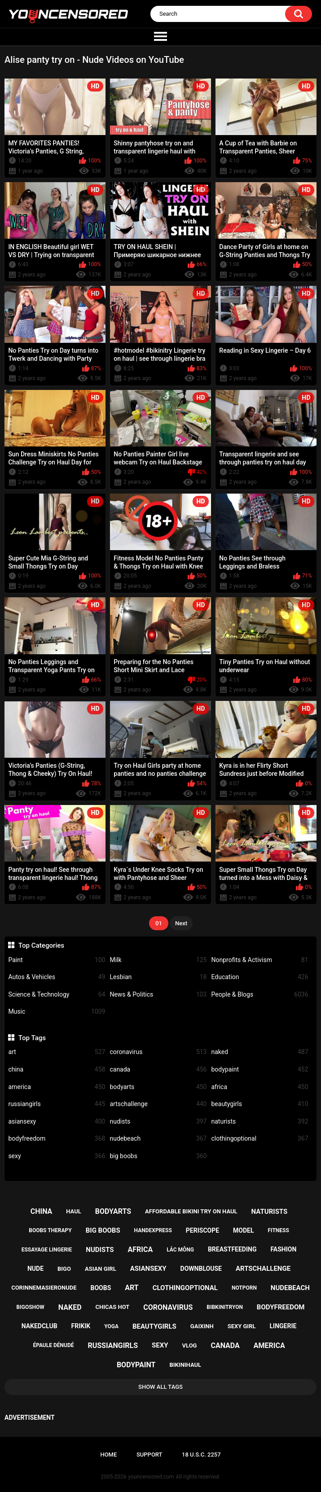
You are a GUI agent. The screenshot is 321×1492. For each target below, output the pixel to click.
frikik (81, 1326)
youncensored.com (151, 1477)
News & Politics (158, 994)
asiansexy (56, 1121)
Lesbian (158, 977)
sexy (56, 1156)
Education (259, 977)
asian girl (100, 1268)
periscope (202, 1230)
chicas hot (112, 1307)
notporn (244, 1288)
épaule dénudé (53, 1345)
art (56, 1052)
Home (108, 1454)
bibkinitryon (225, 1307)
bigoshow (30, 1307)
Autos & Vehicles (56, 977)
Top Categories (41, 945)
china (56, 1069)
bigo (64, 1268)
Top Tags (32, 1038)
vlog (189, 1345)
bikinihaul (185, 1364)
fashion (283, 1249)
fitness (278, 1230)
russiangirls (56, 1104)
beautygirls (259, 1104)
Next (181, 923)
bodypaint (259, 1069)
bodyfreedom (56, 1138)
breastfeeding (232, 1249)
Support (149, 1454)
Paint (56, 960)
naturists (259, 1121)
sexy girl (242, 1326)
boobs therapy (50, 1230)
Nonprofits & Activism (259, 960)
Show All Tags (160, 1386)
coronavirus (158, 1052)
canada (158, 1069)
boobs (100, 1287)
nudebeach (158, 1138)
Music (56, 1011)
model (243, 1230)
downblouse (201, 1268)
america (56, 1087)
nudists (158, 1121)
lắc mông (180, 1250)
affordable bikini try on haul (191, 1211)
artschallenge (158, 1104)
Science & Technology (56, 994)
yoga (111, 1326)
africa (259, 1087)
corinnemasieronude (43, 1287)
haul (73, 1211)
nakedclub (39, 1326)
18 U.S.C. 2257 (201, 1454)
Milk (158, 960)
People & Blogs (259, 994)
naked (259, 1052)
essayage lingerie (47, 1250)
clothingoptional (259, 1138)
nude (35, 1268)
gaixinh (202, 1326)
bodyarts (158, 1087)
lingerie (282, 1326)
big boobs (158, 1156)
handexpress (153, 1230)
